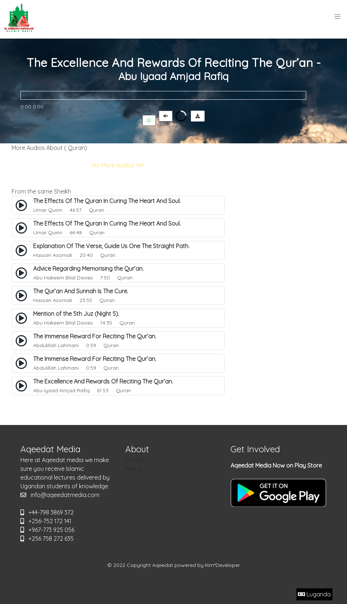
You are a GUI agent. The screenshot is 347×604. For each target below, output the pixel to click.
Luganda (314, 594)
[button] (337, 16)
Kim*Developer (222, 565)
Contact (136, 460)
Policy (133, 468)
